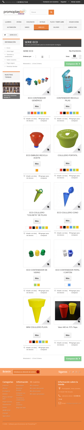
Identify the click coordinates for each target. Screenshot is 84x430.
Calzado (56, 27)
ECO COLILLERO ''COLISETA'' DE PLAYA (37, 214)
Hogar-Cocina (74, 22)
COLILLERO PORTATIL (67, 155)
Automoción (11, 27)
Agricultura (72, 27)
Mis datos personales (37, 394)
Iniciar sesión (75, 2)
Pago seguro (10, 63)
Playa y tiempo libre (57, 22)
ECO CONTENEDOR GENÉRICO (37, 99)
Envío (8, 48)
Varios (27, 27)
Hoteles (42, 22)
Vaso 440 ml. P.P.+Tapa (67, 327)
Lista (80, 57)
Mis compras (34, 385)
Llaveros (8, 22)
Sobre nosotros (11, 60)
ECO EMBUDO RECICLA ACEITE (37, 156)
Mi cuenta (35, 382)
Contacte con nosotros (51, 2)
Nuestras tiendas (11, 66)
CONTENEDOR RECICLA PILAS (68, 99)
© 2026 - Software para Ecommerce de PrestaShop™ (20, 424)
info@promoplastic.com (73, 403)
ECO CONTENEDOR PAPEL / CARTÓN (68, 271)
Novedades (20, 385)
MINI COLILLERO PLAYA (36, 327)
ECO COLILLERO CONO (67, 213)
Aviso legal (9, 51)
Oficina (19, 22)
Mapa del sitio (21, 408)
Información (10, 42)
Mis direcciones (35, 391)
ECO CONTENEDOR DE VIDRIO (36, 271)
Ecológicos (30, 22)
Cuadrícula (74, 57)
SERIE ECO (41, 27)
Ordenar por (27, 56)
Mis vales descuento (37, 388)
